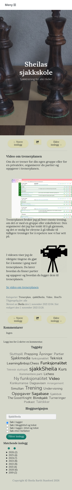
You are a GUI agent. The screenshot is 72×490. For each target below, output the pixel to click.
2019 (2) (13, 472)
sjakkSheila (39, 297)
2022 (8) (13, 464)
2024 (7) (13, 458)
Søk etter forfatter (20, 431)
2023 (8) (13, 461)
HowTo (57, 297)
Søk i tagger (16, 422)
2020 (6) (13, 469)
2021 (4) (13, 467)
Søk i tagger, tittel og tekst (24, 428)
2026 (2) (13, 452)
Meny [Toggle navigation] (10, 5)
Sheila (21, 304)
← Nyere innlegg (18, 143)
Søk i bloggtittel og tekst (23, 425)
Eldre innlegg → (56, 143)
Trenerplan (25, 297)
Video (49, 297)
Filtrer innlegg (16, 436)
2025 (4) (13, 455)
